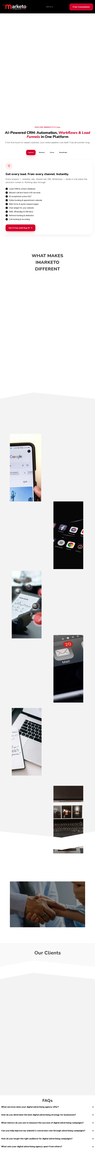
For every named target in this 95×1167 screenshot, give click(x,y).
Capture (29, 152)
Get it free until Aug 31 (20, 228)
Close (52, 152)
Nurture (41, 152)
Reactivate (65, 152)
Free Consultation (81, 7)
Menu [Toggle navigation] (49, 7)
